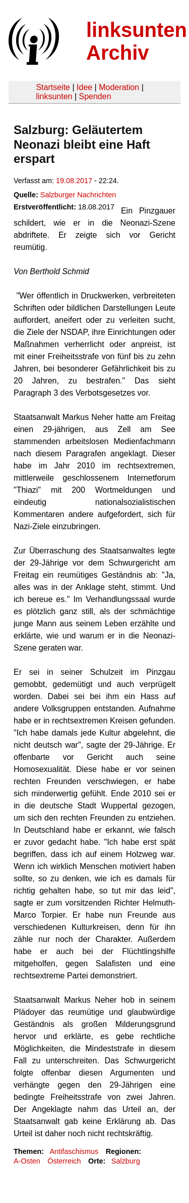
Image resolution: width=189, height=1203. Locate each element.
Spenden (95, 96)
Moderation (119, 87)
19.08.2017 (74, 181)
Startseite (53, 87)
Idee (84, 87)
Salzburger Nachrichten (78, 195)
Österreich (64, 1161)
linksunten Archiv (136, 41)
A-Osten (27, 1161)
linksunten (54, 96)
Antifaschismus (73, 1151)
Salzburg (125, 1161)
